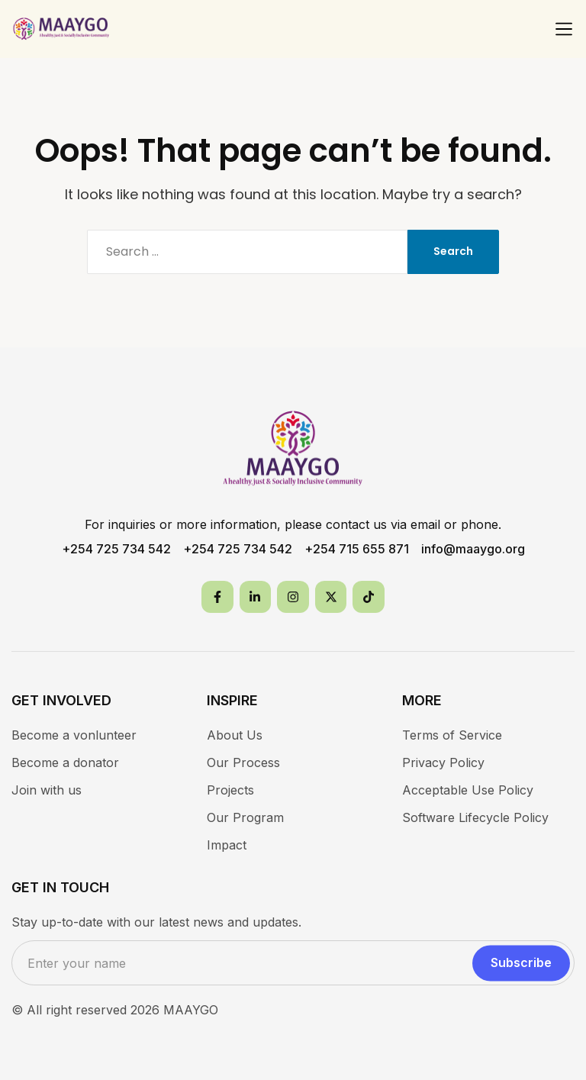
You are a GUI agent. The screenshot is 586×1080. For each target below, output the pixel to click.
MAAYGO (190, 1009)
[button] (563, 29)
